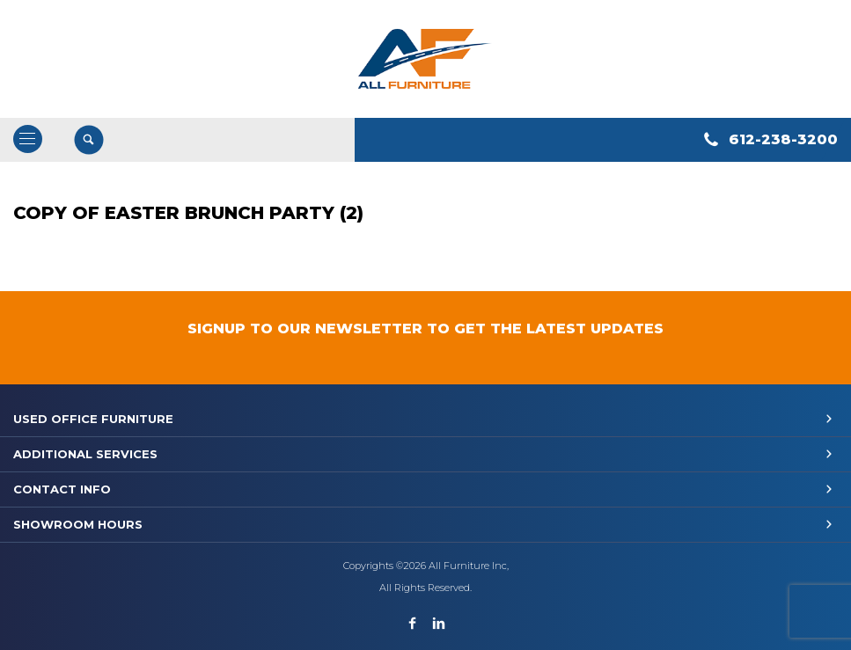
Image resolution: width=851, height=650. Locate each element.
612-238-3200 (783, 139)
